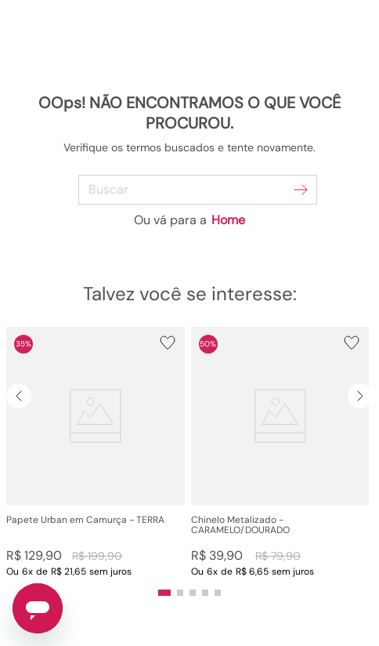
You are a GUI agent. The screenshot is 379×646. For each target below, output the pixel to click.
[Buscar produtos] (300, 189)
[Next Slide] (360, 395)
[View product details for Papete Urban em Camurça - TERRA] (95, 452)
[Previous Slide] (18, 395)
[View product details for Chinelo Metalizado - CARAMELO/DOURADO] (280, 452)
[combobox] (189, 190)
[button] (95, 452)
